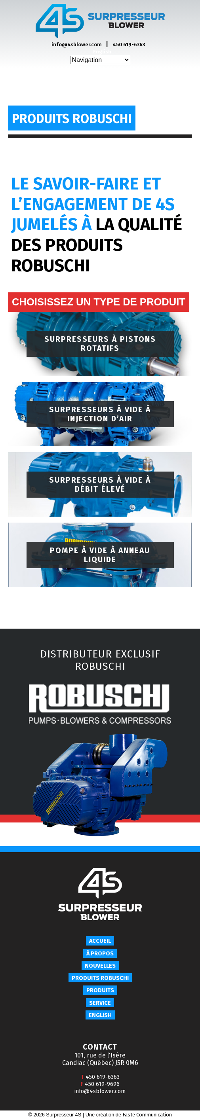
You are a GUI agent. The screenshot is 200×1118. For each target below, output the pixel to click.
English (102, 52)
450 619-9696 (100, 1084)
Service (100, 1003)
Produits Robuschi (100, 978)
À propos (100, 953)
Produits (100, 990)
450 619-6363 (128, 44)
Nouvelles (100, 966)
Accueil (100, 941)
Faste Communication (147, 1115)
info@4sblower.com (76, 44)
